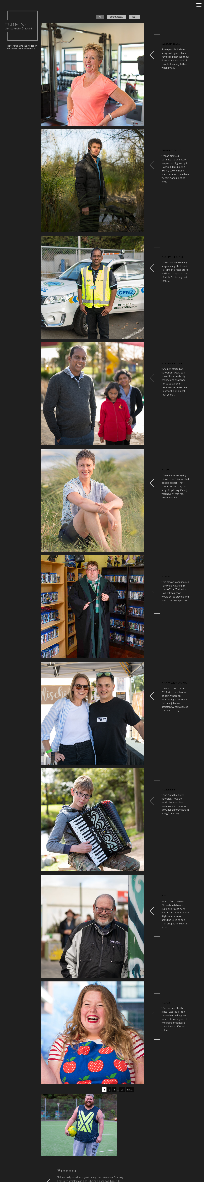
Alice (166, 1002)
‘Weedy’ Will (172, 150)
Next (129, 1089)
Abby (165, 470)
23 (122, 1089)
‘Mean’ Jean (171, 43)
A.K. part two (172, 363)
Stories (134, 17)
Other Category (116, 17)
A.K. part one (172, 257)
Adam (166, 576)
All (100, 17)
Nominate (188, 1173)
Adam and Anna (174, 683)
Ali (164, 896)
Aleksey (168, 789)
